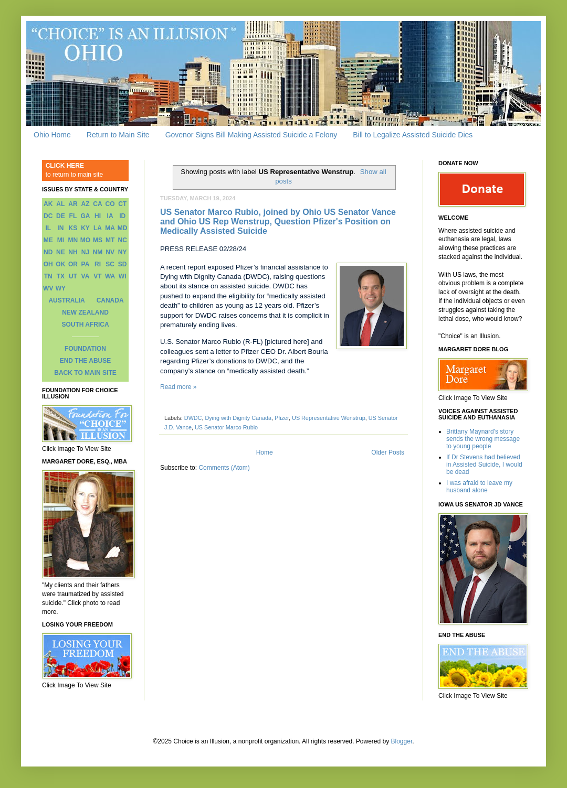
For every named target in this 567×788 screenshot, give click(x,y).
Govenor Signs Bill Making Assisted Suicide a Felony (251, 135)
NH (72, 252)
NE (60, 252)
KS (73, 228)
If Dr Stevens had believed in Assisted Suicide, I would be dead (484, 465)
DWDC (193, 418)
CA (97, 204)
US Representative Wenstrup (328, 418)
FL (73, 216)
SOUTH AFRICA (85, 324)
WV (48, 288)
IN (60, 228)
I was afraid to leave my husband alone (479, 486)
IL (48, 228)
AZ (85, 204)
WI (123, 276)
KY (85, 228)
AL (60, 204)
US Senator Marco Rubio (226, 427)
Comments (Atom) (223, 467)
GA (85, 216)
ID (122, 216)
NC (122, 240)
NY (122, 252)
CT (122, 204)
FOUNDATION (85, 348)
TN (48, 276)
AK (48, 204)
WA (110, 276)
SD (122, 264)
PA (85, 264)
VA (85, 276)
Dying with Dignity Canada (238, 418)
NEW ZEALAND (85, 312)
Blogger (402, 741)
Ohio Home (52, 135)
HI (97, 216)
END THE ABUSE (85, 360)
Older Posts (387, 452)
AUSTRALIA (66, 300)
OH (48, 264)
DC (48, 216)
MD (123, 228)
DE (60, 216)
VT (97, 276)
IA (110, 216)
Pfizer (282, 418)
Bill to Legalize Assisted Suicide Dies (412, 135)
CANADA (110, 300)
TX (61, 276)
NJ (85, 252)
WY (61, 288)
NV (110, 252)
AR (72, 204)
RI (97, 264)
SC (110, 264)
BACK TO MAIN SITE (85, 372)
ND (48, 252)
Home (264, 452)
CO (110, 204)
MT (110, 240)
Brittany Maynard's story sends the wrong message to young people (483, 439)
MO (85, 240)
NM (98, 252)
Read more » (178, 387)
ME (48, 240)
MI (60, 240)
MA (110, 228)
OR (73, 264)
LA (97, 228)
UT (73, 276)
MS (97, 240)
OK (60, 264)
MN (73, 240)
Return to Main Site (118, 135)
